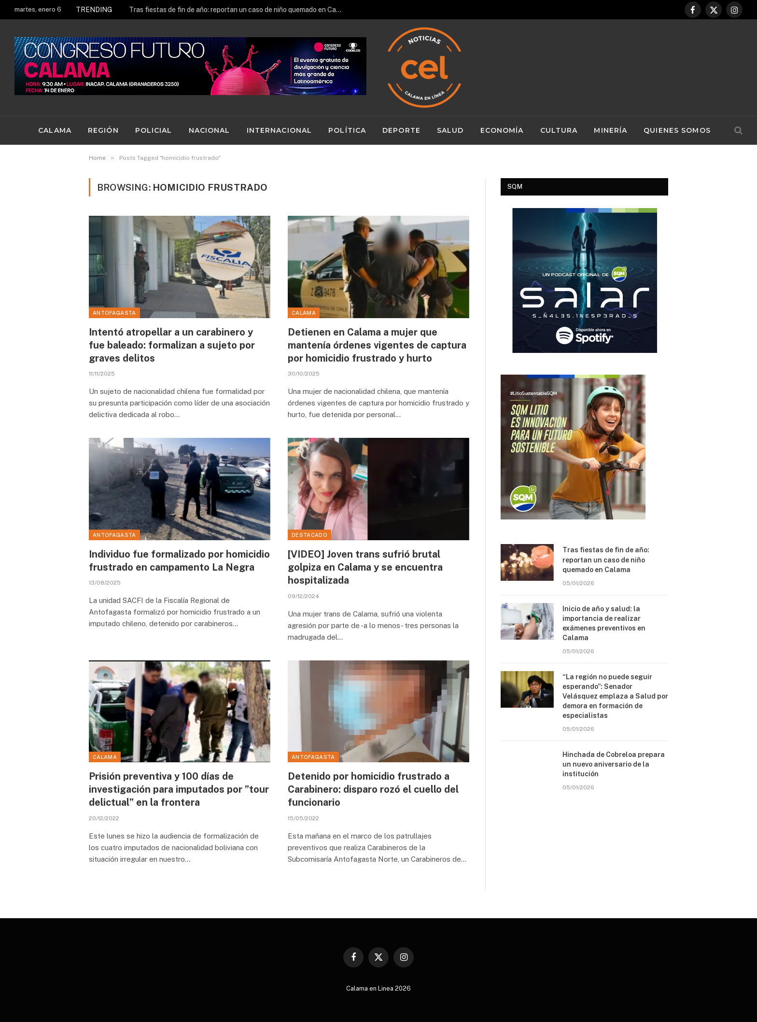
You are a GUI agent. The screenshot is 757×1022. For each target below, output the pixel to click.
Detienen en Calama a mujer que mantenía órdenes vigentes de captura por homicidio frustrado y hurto (377, 345)
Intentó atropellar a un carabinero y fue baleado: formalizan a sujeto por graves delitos (172, 345)
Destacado (309, 535)
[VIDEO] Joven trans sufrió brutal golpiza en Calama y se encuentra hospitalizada (365, 567)
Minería (610, 130)
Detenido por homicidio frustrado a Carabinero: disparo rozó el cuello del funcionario (373, 789)
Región (103, 130)
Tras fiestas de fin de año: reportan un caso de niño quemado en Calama (237, 10)
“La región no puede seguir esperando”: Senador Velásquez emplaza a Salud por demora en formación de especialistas (615, 696)
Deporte (401, 130)
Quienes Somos (677, 130)
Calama (54, 130)
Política (347, 130)
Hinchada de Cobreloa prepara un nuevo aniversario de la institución (613, 764)
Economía (502, 130)
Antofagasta (114, 313)
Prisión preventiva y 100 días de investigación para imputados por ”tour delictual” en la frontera (179, 789)
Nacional (209, 130)
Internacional (279, 130)
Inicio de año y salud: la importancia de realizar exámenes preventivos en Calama (603, 623)
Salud (450, 130)
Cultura (559, 130)
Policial (153, 130)
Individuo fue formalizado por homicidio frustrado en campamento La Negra (179, 560)
